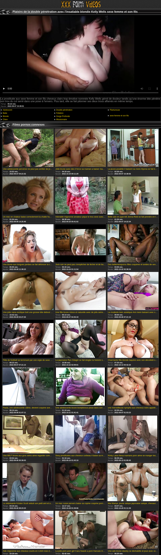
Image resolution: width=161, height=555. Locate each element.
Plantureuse (115, 110)
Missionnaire (61, 119)
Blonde (6, 116)
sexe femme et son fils (119, 116)
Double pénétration (64, 110)
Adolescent (7, 110)
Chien (5, 119)
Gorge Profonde (63, 116)
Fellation (59, 113)
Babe (5, 113)
